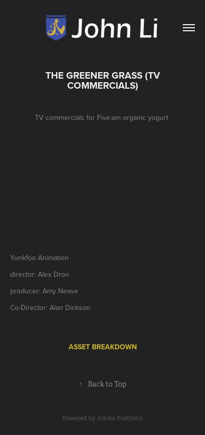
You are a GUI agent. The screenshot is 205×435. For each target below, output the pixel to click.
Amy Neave (60, 291)
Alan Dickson (69, 307)
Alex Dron (53, 274)
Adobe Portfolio (120, 418)
